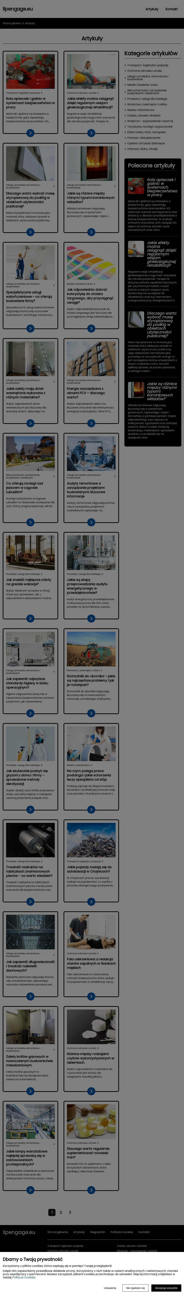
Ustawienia (110, 1288)
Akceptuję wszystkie (166, 1288)
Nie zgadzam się (135, 1288)
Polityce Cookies (23, 1277)
